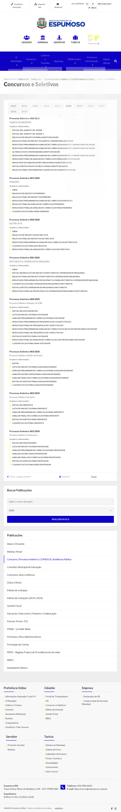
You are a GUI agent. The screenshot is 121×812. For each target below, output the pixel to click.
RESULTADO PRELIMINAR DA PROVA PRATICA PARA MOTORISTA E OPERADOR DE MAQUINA (55, 278)
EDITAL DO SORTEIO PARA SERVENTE (29, 417)
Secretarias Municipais (15, 711)
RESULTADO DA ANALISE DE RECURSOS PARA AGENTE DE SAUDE (42, 160)
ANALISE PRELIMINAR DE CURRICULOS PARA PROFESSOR (38, 448)
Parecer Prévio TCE (17, 618)
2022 (46, 103)
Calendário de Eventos (56, 751)
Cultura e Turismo (40, 60)
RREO (10, 657)
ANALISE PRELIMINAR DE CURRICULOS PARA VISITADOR (38, 316)
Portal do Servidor (16, 743)
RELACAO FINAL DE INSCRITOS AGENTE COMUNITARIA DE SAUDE (42, 138)
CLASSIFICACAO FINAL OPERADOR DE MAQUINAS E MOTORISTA (42, 281)
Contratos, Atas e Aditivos (21, 572)
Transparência (11, 720)
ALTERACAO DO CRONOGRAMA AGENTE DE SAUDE (36, 149)
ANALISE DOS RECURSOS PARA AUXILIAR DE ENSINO (36, 372)
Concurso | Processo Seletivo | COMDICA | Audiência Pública (69, 76)
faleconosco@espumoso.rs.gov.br (91, 786)
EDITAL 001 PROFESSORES (24, 440)
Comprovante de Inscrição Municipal (95, 700)
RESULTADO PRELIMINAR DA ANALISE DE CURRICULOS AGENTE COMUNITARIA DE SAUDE (53, 142)
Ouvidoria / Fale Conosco (17, 725)
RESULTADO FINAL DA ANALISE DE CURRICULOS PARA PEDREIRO (42, 205)
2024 (24, 103)
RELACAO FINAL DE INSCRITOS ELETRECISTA (33, 236)
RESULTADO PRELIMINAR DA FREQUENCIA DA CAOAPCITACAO (41, 319)
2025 (13, 103)
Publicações (70, 58)
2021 (57, 103)
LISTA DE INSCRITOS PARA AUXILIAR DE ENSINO (34, 364)
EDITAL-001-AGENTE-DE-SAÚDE (27, 128)
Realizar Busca (60, 517)
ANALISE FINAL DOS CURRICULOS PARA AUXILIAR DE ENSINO (40, 375)
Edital (14, 187)
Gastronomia (52, 764)
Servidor (61, 40)
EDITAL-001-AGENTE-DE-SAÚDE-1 (28, 131)
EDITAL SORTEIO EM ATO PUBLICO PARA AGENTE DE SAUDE (40, 164)
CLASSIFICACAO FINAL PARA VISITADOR (31, 341)
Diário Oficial (105, 60)
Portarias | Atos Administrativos (24, 634)
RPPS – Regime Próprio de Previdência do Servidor (33, 649)
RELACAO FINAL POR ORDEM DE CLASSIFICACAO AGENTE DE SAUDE (44, 167)
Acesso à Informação (88, 60)
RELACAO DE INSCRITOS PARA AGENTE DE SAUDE (35, 135)
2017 (101, 103)
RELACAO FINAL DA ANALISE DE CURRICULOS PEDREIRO (38, 202)
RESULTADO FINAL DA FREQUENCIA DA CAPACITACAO (37, 323)
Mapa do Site (39, 5)
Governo (25, 58)
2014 (24, 109)
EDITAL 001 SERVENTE (22, 402)
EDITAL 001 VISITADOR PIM (25, 308)
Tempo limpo (102, 44)
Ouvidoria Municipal (17, 5)
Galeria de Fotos (53, 747)
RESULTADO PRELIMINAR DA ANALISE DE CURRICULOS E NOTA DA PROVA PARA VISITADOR (54, 326)
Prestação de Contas (18, 642)
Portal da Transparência (57, 694)
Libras (92, 8)
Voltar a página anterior (20, 474)
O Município (10, 58)
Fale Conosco (52, 769)
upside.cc (59, 806)
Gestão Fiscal (14, 603)
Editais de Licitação (17, 587)
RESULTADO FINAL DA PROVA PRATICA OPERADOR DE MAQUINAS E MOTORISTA (49, 288)
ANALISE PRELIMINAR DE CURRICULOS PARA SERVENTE (38, 410)
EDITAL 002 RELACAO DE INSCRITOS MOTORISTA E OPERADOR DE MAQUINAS (48, 270)
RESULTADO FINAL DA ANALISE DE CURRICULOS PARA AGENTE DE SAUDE (46, 156)
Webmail (58, 5)
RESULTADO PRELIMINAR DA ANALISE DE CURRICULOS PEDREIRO (42, 198)
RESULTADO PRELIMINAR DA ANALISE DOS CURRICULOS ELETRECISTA (44, 240)
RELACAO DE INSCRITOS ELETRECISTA (30, 232)
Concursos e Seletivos (56, 703)
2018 (90, 103)
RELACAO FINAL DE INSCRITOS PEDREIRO (31, 194)
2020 (68, 103)
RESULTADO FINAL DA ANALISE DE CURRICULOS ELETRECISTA (41, 247)
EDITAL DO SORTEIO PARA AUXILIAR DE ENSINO (34, 379)
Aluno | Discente (15, 541)
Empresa (38, 40)
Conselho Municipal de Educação (24, 564)
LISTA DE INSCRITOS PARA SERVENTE (29, 406)
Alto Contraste (104, 4)
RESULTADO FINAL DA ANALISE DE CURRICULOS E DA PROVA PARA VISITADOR (48, 337)
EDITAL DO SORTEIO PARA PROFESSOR (30, 458)
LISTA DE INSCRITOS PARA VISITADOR (30, 312)
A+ (87, 4)
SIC (47, 698)
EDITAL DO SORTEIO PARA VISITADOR (30, 334)
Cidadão (17, 40)
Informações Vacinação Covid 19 (20, 694)
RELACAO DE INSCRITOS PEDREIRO (28, 191)
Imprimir (66, 474)
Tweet (94, 474)
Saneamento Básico (17, 665)
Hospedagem (52, 760)
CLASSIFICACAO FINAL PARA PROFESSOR (31, 462)
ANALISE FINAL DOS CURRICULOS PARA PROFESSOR (36, 455)
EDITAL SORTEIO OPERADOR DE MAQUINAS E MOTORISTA (39, 285)
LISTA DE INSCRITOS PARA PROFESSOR (30, 444)
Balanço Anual (14, 549)
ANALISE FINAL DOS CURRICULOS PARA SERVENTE (35, 413)
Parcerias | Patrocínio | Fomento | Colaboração (31, 611)
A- (93, 4)
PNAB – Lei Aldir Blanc (19, 626)
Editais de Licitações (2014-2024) (25, 595)
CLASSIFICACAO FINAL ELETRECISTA (29, 243)
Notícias (55, 60)
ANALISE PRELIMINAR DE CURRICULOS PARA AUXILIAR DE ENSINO (42, 368)
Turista (82, 40)
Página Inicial (23, 76)
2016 (13, 109)
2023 (35, 103)
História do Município (55, 743)
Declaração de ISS (92, 694)
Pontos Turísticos (54, 756)
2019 (79, 103)
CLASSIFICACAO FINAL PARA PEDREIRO (30, 209)
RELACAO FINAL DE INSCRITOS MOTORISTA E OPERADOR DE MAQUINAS (46, 274)
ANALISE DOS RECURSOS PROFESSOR (29, 451)
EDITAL (15, 361)
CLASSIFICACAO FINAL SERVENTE (28, 420)
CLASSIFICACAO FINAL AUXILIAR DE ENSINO (32, 382)
